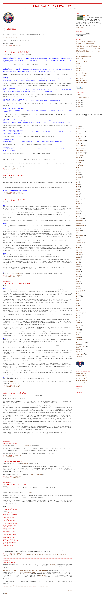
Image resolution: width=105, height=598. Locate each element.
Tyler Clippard (20, 570)
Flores (21, 586)
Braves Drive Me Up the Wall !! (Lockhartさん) (86, 55)
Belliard (78, 174)
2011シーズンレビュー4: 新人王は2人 (14, 176)
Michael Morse (12, 570)
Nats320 (78, 63)
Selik (77, 315)
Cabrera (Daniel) (79, 187)
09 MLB (78, 138)
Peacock (50, 554)
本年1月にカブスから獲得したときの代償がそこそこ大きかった (30, 572)
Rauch (77, 302)
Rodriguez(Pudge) (80, 312)
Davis (77, 201)
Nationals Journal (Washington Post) (84, 61)
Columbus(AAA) (79, 198)
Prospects (17, 477)
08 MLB (78, 126)
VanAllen (78, 329)
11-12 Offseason (10, 456)
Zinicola (78, 344)
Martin (77, 259)
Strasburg (78, 325)
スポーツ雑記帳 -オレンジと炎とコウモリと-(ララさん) (88, 48)
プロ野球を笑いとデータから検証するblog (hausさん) (88, 46)
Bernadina (78, 177)
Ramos (22, 193)
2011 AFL (78, 159)
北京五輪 (78, 356)
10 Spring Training (80, 148)
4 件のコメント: (19, 385)
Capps (77, 189)
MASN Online (79, 65)
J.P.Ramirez (78, 240)
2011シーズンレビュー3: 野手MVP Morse (15, 200)
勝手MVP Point (18, 273)
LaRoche (78, 250)
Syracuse (78, 327)
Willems (78, 336)
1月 (80, 96)
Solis (10, 555)
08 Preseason (79, 128)
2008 (79, 106)
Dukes (77, 208)
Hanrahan (78, 230)
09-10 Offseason (79, 145)
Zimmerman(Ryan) (80, 341)
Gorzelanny (26, 586)
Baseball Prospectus (80, 72)
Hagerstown (78, 227)
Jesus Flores (34, 570)
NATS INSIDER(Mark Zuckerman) (83, 56)
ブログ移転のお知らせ (9, 29)
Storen (77, 324)
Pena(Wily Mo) (79, 290)
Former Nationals (80, 215)
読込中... (78, 388)
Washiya (78, 332)
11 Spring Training (80, 153)
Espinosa (18, 193)
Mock (77, 274)
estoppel (87, 15)
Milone (42, 554)
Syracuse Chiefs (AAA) (81, 373)
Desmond (78, 203)
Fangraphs (78, 68)
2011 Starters (79, 160)
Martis (77, 261)
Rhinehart (78, 308)
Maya (77, 264)
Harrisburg (78, 233)
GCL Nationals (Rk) (80, 382)
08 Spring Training (80, 131)
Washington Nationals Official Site (83, 77)
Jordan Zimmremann (42, 570)
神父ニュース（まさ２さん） (82, 50)
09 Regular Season (80, 140)
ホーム (35, 590)
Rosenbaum (5, 555)
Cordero (78, 199)
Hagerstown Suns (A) (81, 378)
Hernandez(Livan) (80, 235)
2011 (79, 100)
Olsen (77, 284)
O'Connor (78, 283)
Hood (23, 554)
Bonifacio (78, 179)
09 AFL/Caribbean (80, 136)
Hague (15, 554)
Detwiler (78, 204)
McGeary (78, 266)
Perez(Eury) (78, 291)
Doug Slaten (52, 564)
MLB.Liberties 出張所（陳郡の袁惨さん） (85, 43)
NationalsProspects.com (81, 66)
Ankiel (77, 167)
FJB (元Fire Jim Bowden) (81, 80)
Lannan (31, 586)
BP (77, 181)
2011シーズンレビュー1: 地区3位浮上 (14, 393)
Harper (19, 554)
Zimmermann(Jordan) (43, 586)
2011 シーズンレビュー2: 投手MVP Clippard (16, 283)
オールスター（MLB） (81, 346)
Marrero (34, 554)
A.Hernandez (79, 162)
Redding (78, 305)
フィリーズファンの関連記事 (35, 474)
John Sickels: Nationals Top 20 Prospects (15, 484)
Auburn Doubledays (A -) (81, 380)
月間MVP (78, 351)
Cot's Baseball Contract (81, 73)
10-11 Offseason (79, 150)
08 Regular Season (80, 130)
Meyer (38, 554)
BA (77, 170)
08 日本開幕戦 (79, 133)
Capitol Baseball (79, 58)
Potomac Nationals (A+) (81, 377)
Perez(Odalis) (79, 293)
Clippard (18, 386)
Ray (63, 554)
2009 (79, 104)
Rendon (66, 554)
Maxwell (78, 262)
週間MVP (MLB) (79, 353)
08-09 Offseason (79, 135)
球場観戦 (78, 349)
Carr (77, 191)
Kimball (78, 245)
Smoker (78, 319)
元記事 (29, 492)
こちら (77, 113)
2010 (79, 102)
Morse (17, 276)
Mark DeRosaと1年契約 (10, 443)
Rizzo (77, 310)
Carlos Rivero (25, 463)
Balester (78, 172)
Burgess (78, 184)
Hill (77, 237)
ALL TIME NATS (79, 165)
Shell (77, 317)
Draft (77, 206)
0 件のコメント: (19, 45)
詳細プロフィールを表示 (80, 27)
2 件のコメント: (19, 168)
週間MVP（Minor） (80, 354)
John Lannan (5, 570)
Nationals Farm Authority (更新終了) (84, 82)
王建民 (77, 347)
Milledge (78, 271)
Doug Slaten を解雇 (9, 562)
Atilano (77, 169)
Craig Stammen (42, 575)
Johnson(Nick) (79, 242)
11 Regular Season (10, 169)
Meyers (78, 269)
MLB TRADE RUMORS (81, 75)
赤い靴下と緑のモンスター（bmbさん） (85, 45)
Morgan (78, 276)
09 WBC (78, 143)
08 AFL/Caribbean (80, 124)
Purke (60, 554)
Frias (77, 216)
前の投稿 (70, 590)
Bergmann (78, 176)
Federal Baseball (80, 60)
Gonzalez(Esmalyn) (80, 220)
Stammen (78, 322)
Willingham (78, 337)
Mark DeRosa (28, 445)
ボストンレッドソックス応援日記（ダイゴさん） (87, 41)
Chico (77, 193)
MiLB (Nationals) (79, 78)
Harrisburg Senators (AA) (81, 375)
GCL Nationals (79, 218)
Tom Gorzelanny (27, 570)
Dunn (77, 210)
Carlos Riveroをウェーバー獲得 (12, 461)
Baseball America (80, 70)
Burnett (77, 186)
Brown (77, 182)
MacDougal (78, 254)
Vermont (78, 330)
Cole (7, 554)
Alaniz (77, 164)
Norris (46, 554)
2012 (79, 94)
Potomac (78, 295)
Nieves (77, 279)
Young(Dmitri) (79, 339)
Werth (77, 334)
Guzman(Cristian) (80, 225)
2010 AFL (78, 157)
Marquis (78, 255)
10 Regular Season (80, 147)
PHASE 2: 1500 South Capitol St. (10, 37)
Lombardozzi (28, 554)
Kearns (77, 244)
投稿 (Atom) (7, 593)
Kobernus (78, 247)
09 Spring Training (80, 141)
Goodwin (11, 554)
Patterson (78, 286)
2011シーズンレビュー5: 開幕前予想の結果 (16, 52)
